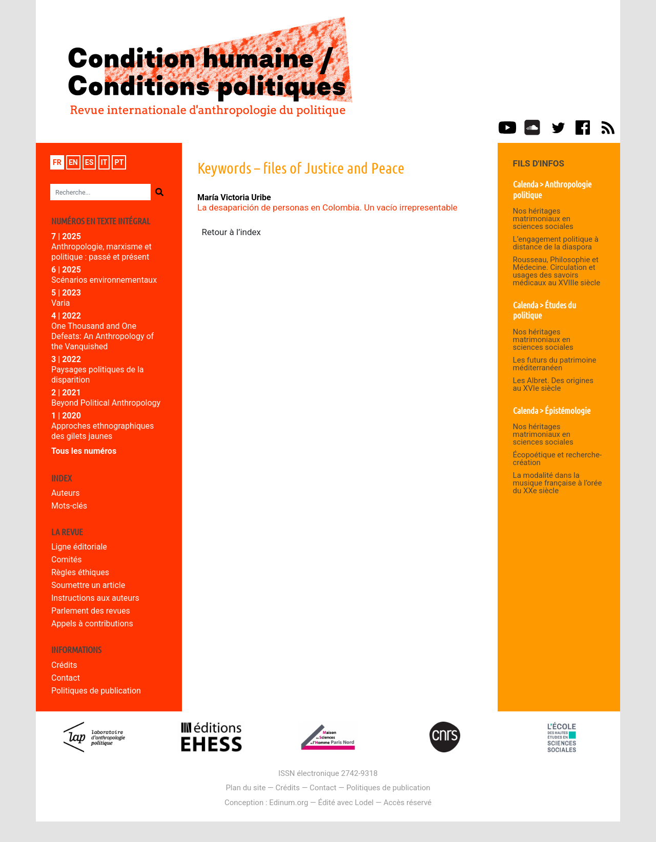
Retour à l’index (231, 232)
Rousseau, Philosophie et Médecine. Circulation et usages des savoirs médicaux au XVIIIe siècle (557, 271)
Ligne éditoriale (79, 547)
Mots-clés (69, 506)
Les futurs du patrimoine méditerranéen (555, 363)
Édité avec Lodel (346, 802)
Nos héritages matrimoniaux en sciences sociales (543, 218)
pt (119, 162)
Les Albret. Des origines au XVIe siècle (553, 384)
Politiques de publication (96, 691)
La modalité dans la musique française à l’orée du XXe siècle (557, 483)
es (89, 162)
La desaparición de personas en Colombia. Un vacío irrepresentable (327, 207)
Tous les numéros (83, 451)
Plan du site (245, 787)
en (73, 162)
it (104, 162)
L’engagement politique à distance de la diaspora (556, 243)
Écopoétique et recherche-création (557, 458)
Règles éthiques (80, 572)
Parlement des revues (90, 611)
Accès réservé (407, 802)
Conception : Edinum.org (266, 802)
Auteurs (65, 493)
